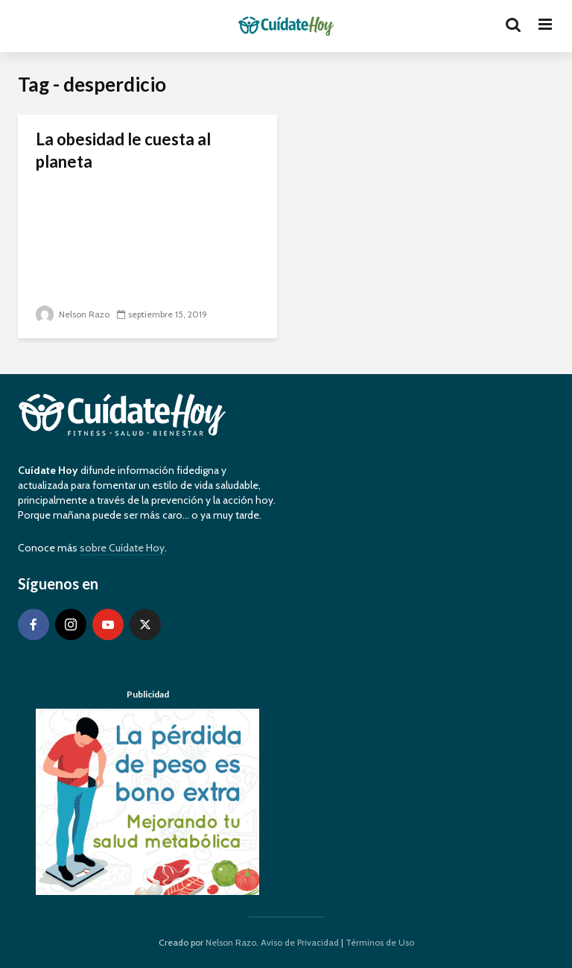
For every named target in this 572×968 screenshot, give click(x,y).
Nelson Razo (72, 314)
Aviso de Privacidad (300, 942)
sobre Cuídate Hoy (122, 547)
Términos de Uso (380, 942)
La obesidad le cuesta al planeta (123, 150)
